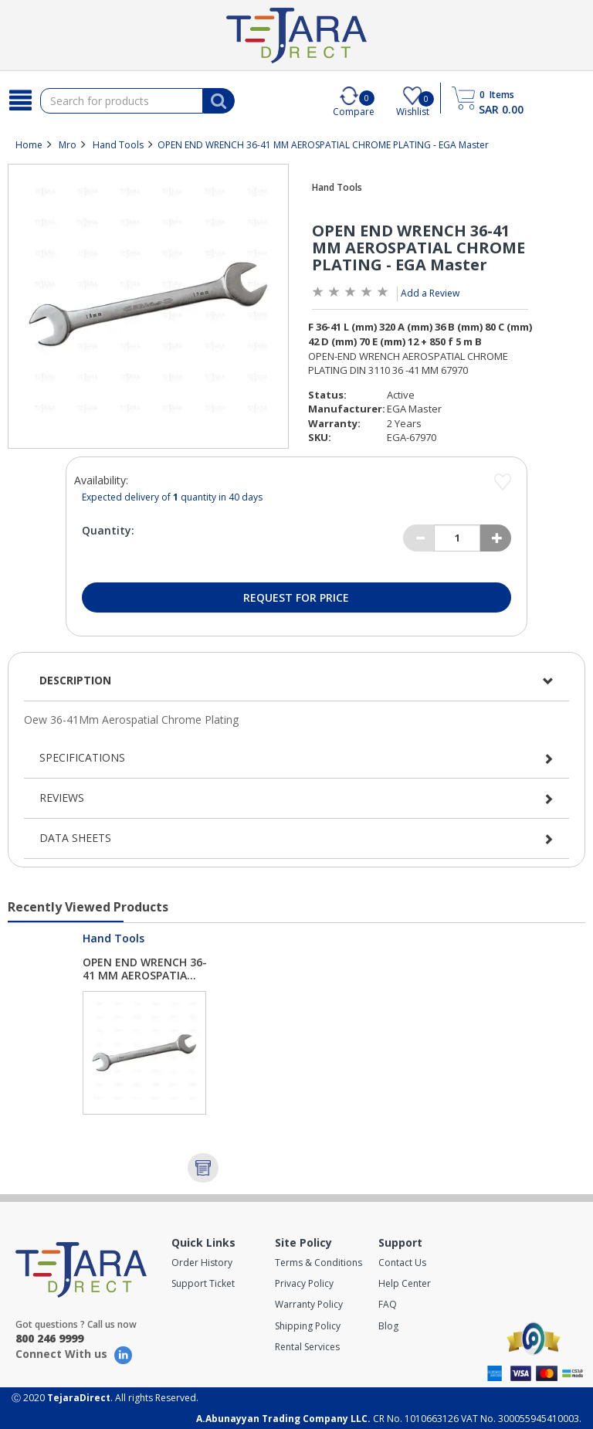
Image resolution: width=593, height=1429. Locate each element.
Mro (67, 144)
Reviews (61, 797)
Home (28, 144)
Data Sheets (75, 837)
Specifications (82, 757)
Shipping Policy (308, 1325)
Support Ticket (203, 1283)
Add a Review (430, 293)
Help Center (404, 1283)
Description (75, 680)
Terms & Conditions (318, 1262)
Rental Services (307, 1346)
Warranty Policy (309, 1304)
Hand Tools (118, 144)
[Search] (20, 100)
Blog (388, 1325)
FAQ (387, 1304)
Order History (201, 1262)
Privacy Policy (304, 1283)
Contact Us (402, 1262)
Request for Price (296, 597)
